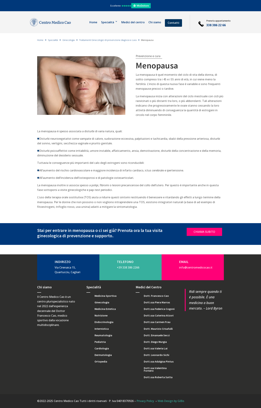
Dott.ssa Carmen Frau (157, 322)
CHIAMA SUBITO (204, 232)
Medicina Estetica (105, 309)
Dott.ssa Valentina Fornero (155, 369)
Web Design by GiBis (171, 401)
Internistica (102, 328)
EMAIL (184, 262)
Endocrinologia (104, 322)
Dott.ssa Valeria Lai (155, 348)
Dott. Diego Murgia (155, 342)
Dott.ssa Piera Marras (157, 302)
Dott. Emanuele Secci (157, 335)
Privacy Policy (145, 401)
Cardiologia (102, 348)
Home (93, 22)
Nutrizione (101, 315)
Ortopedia (101, 361)
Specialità (107, 22)
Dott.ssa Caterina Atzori (159, 315)
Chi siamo (154, 22)
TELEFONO (125, 262)
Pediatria (100, 342)
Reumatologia (103, 335)
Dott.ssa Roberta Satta (158, 377)
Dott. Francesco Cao (156, 295)
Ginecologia (102, 302)
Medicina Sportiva (105, 295)
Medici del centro (133, 22)
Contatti (173, 23)
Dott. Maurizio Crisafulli (158, 328)
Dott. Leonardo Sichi (156, 355)
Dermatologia (103, 355)
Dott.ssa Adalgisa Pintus (159, 361)
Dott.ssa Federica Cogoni (159, 309)
